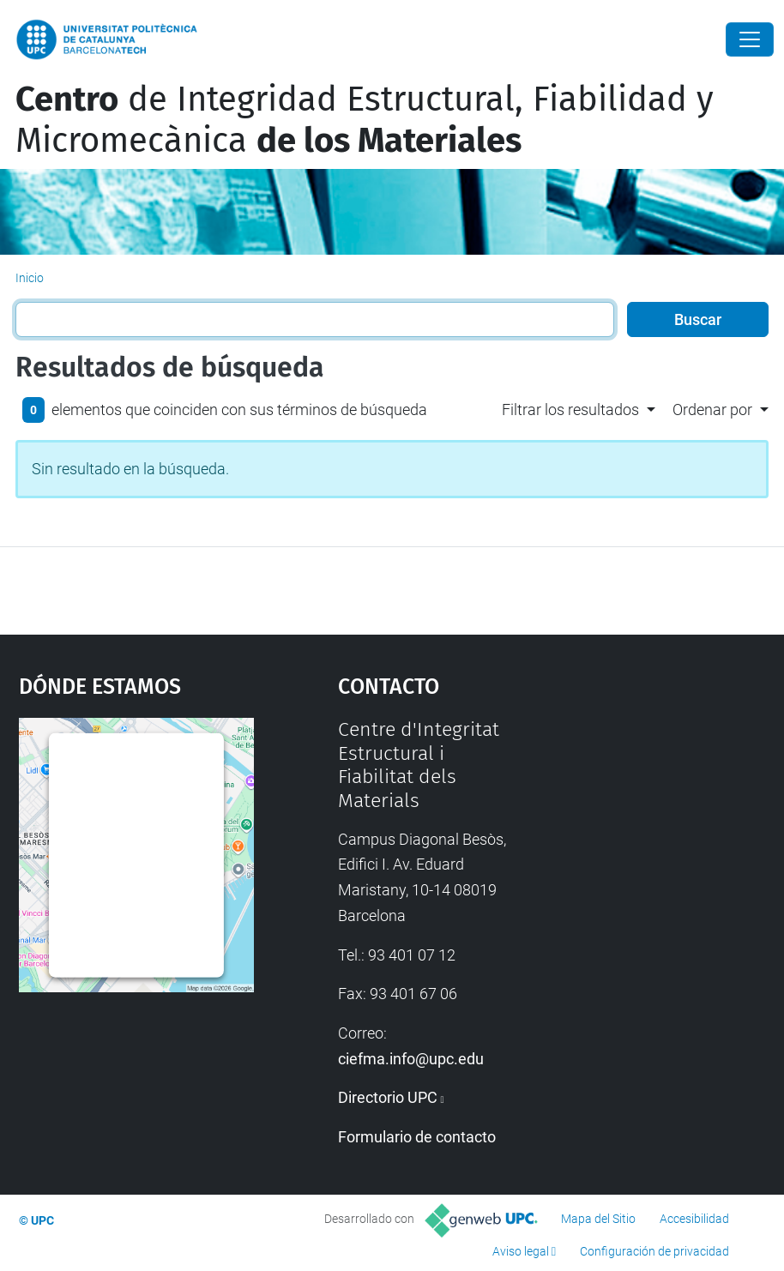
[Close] (750, 39)
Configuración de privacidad (654, 1251)
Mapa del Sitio (598, 1219)
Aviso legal (520, 1251)
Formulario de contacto (417, 1137)
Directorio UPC (387, 1097)
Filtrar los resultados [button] (570, 410)
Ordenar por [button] (712, 410)
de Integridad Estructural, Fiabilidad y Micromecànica (364, 120)
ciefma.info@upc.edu (411, 1059)
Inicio (29, 278)
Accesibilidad (694, 1219)
